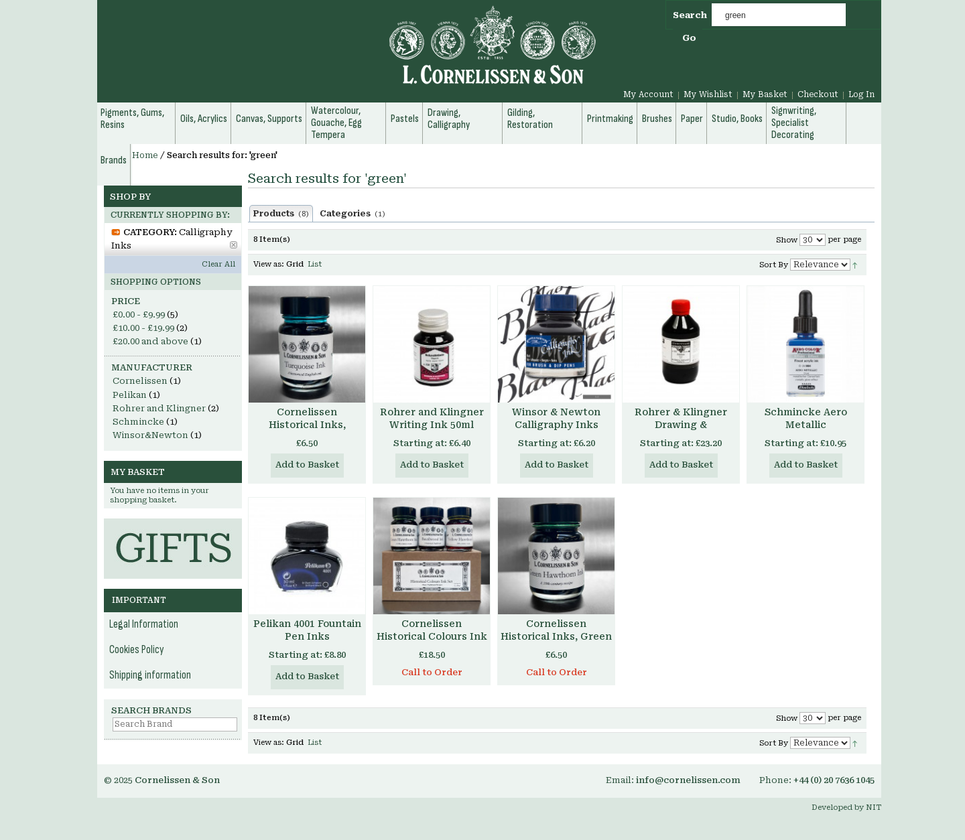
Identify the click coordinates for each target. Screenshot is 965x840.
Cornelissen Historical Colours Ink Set (432, 636)
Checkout (817, 94)
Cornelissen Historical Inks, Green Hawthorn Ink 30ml (556, 636)
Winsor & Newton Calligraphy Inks (556, 418)
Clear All (218, 264)
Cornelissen (140, 381)
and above (150, 341)
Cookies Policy (136, 649)
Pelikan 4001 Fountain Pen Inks (307, 630)
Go (689, 38)
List (315, 264)
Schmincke (138, 422)
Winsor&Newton (150, 435)
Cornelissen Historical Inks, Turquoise (307, 425)
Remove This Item (233, 245)
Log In (861, 94)
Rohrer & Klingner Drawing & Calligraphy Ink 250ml (681, 425)
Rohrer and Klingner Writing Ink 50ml (432, 418)
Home (145, 155)
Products (281, 213)
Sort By (773, 265)
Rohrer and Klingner (159, 408)
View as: (268, 264)
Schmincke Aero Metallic (806, 418)
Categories (352, 213)
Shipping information (150, 675)
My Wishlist (708, 94)
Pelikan (130, 395)
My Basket (765, 94)
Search (690, 15)
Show (786, 240)
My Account (648, 94)
